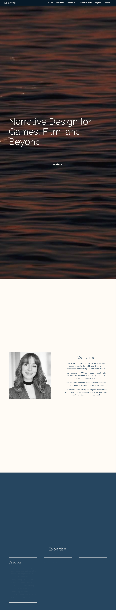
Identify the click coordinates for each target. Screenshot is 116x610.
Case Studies (72, 3)
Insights (98, 3)
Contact (107, 3)
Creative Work (86, 3)
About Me (60, 3)
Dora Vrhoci (10, 2)
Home (50, 3)
